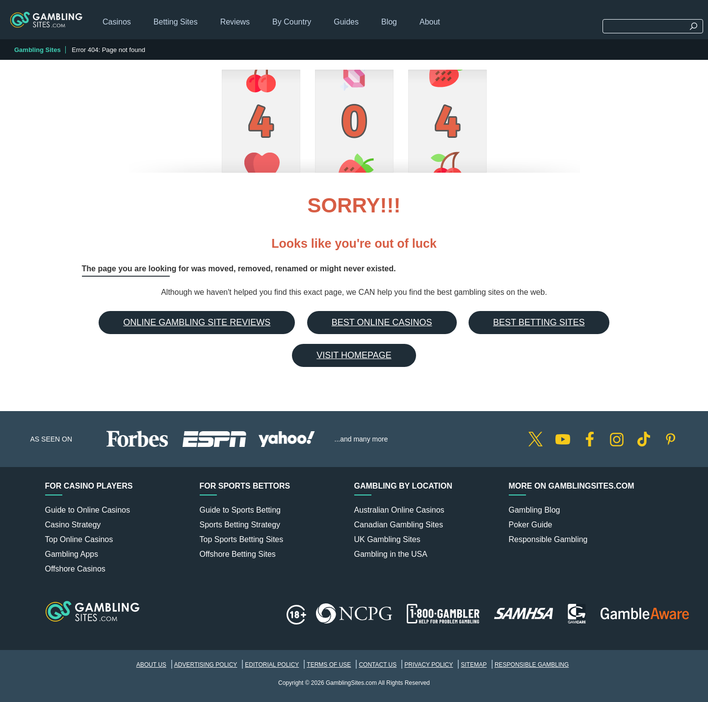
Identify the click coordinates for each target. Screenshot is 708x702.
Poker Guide (530, 524)
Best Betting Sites (539, 322)
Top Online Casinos (79, 539)
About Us (151, 664)
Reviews (235, 22)
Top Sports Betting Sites (242, 539)
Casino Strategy (73, 524)
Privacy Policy (428, 664)
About (430, 22)
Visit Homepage (353, 355)
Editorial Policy (272, 664)
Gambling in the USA (390, 554)
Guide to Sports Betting (240, 510)
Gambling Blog (534, 510)
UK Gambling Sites (387, 539)
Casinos (117, 22)
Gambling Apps (72, 554)
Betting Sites (176, 22)
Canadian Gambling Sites (398, 524)
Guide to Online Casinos (87, 510)
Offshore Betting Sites (238, 554)
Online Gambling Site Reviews (196, 322)
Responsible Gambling (548, 539)
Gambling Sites (37, 49)
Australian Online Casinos (399, 510)
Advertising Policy (205, 664)
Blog (389, 22)
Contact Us (377, 664)
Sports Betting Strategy (240, 524)
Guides (346, 22)
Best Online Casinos (382, 322)
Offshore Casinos (75, 569)
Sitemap (474, 664)
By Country (291, 22)
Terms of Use (329, 664)
